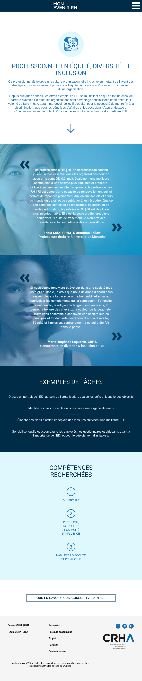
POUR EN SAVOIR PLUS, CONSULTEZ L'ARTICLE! (71, 598)
